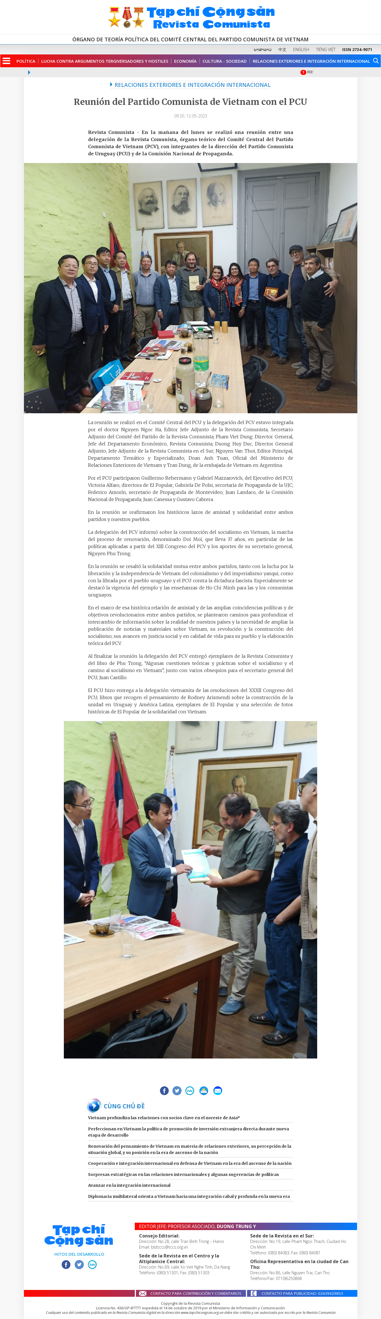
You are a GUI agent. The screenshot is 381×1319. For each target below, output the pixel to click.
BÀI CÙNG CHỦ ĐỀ (118, 1106)
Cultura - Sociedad (225, 61)
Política (26, 61)
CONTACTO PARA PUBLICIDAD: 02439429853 (302, 1293)
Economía (185, 61)
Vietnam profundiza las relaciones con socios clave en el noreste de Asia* (164, 1117)
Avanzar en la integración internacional (129, 1185)
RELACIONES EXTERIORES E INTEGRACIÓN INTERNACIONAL (190, 85)
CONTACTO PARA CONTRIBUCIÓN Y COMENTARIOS (195, 1293)
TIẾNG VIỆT (325, 49)
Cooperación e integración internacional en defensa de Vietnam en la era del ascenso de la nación (190, 1163)
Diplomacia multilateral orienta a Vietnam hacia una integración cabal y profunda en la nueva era (189, 1196)
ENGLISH (301, 49)
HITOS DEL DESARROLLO (79, 1254)
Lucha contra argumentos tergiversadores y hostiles (104, 61)
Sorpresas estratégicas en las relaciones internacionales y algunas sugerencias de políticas (183, 1174)
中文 (282, 49)
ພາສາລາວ (263, 49)
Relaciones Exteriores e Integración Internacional (311, 61)
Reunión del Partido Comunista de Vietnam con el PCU (190, 101)
